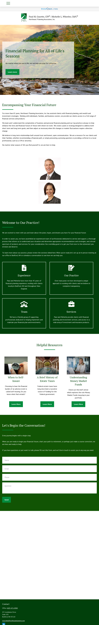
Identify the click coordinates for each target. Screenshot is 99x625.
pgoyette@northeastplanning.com (13, 621)
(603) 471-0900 (12, 608)
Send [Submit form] (7, 500)
